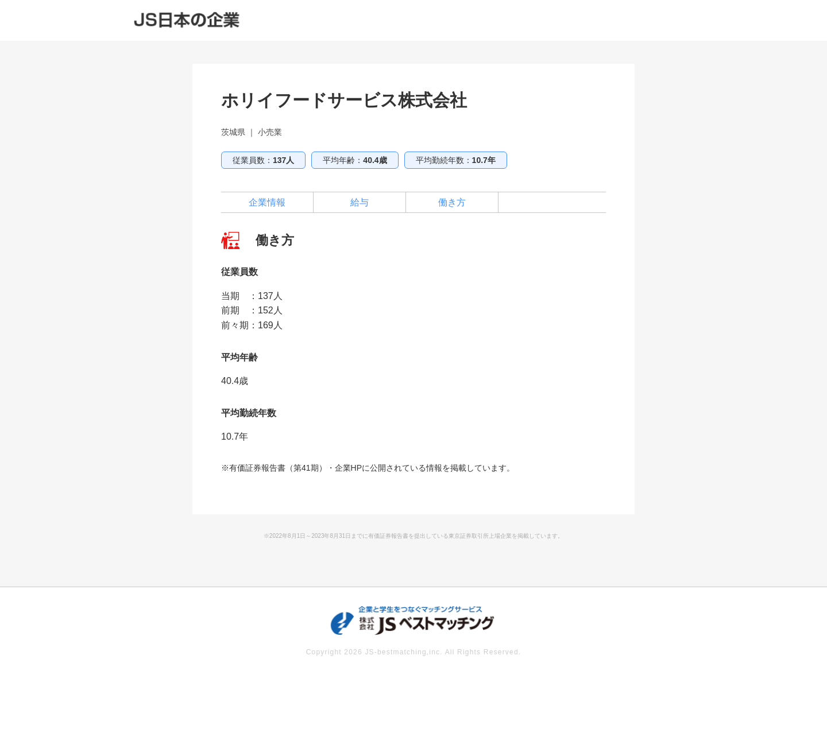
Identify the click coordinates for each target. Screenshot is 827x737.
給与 (359, 202)
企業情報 (267, 202)
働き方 (452, 202)
